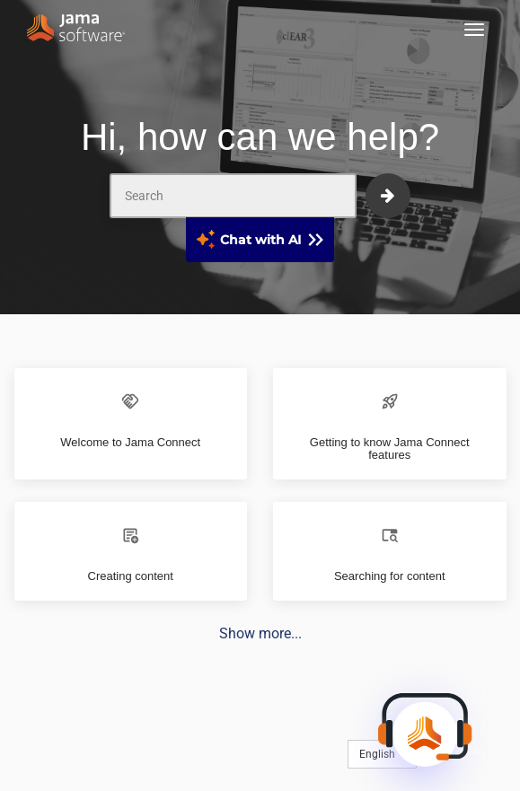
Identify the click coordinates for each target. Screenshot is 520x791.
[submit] (388, 195)
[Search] (233, 195)
